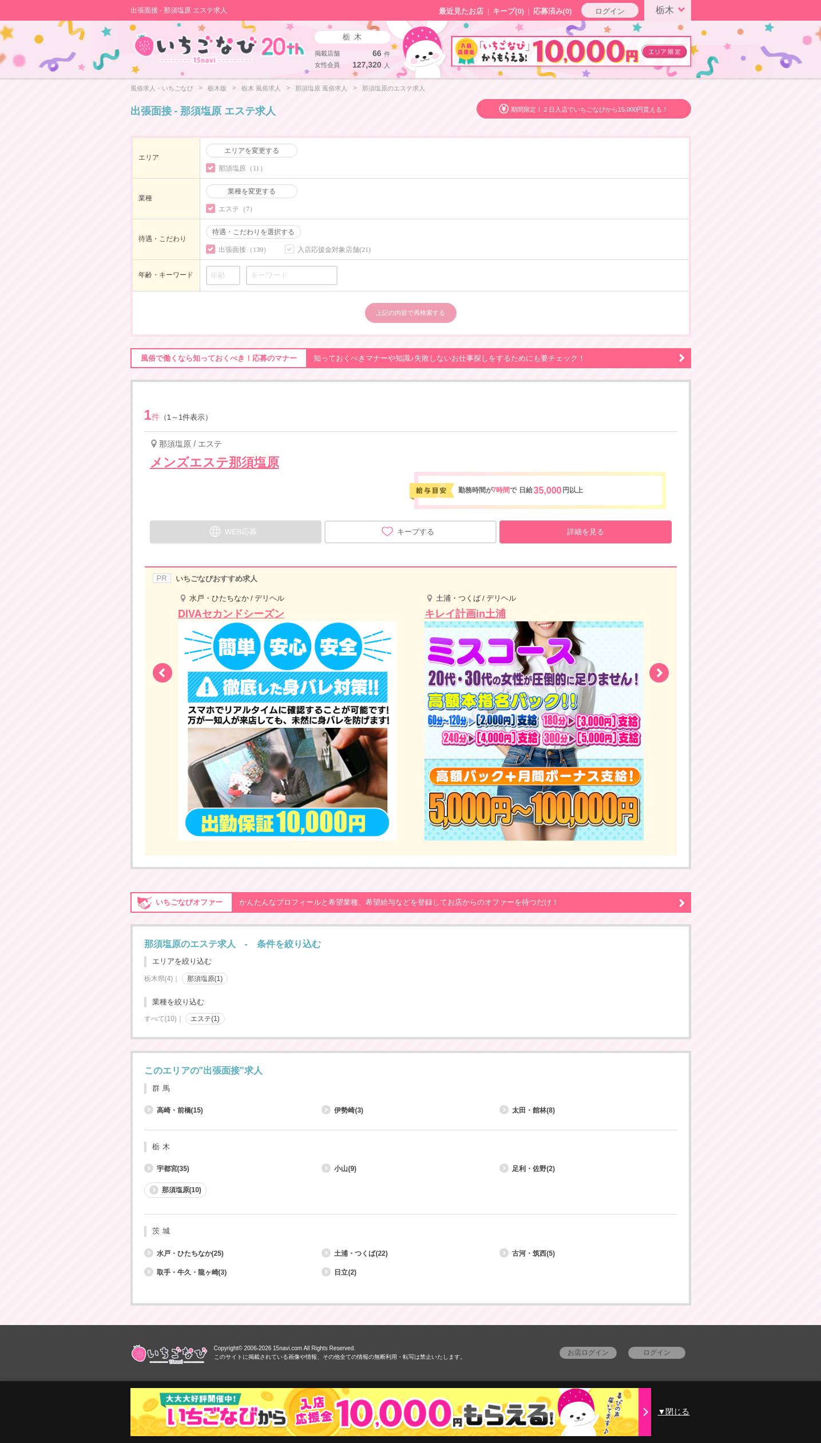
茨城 (162, 1231)
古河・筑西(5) (527, 1253)
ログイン (610, 11)
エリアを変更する (251, 151)
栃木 (672, 9)
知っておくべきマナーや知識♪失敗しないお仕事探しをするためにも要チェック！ (408, 358)
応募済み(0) (552, 11)
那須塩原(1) (205, 979)
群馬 (162, 1088)
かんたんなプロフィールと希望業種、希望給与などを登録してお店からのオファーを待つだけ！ (408, 902)
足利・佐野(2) (527, 1169)
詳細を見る (585, 531)
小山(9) (339, 1169)
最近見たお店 (461, 11)
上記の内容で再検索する (410, 312)
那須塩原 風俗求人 (321, 88)
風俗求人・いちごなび (161, 88)
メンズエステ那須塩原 (214, 462)
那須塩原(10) (175, 1189)
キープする (407, 531)
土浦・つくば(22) (354, 1253)
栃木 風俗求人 (261, 88)
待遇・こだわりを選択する (253, 232)
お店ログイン (588, 1353)
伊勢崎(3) (342, 1110)
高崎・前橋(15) (173, 1110)
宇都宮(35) (166, 1169)
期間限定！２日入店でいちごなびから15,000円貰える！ (590, 109)
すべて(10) (160, 1019)
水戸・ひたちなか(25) (184, 1253)
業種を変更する (252, 191)
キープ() (508, 11)
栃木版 (217, 88)
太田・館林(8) (527, 1110)
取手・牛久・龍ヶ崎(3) (185, 1272)
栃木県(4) (158, 979)
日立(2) (339, 1272)
